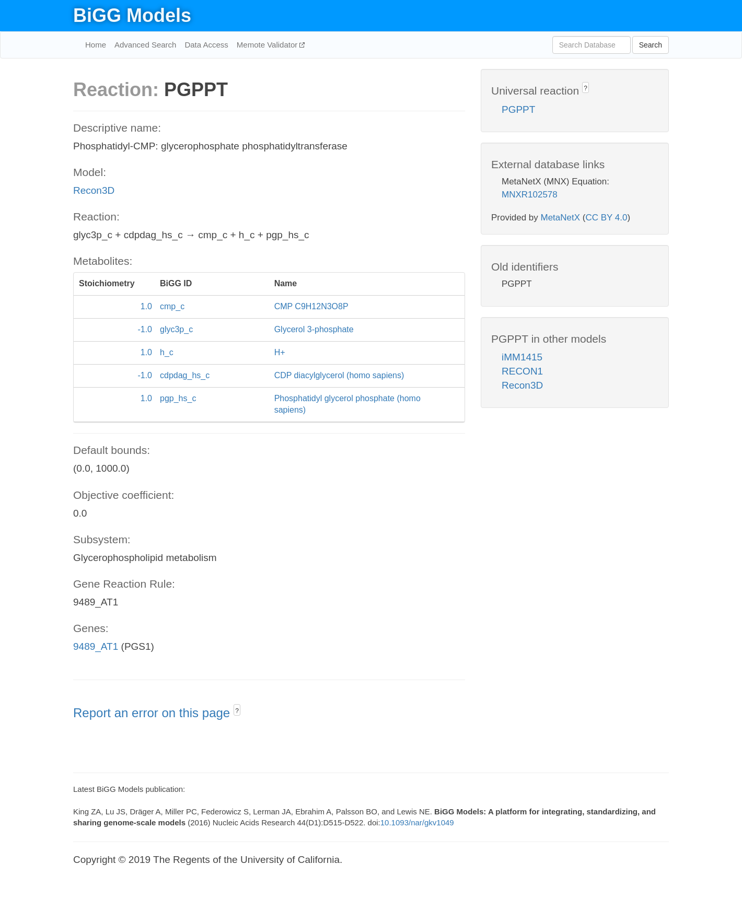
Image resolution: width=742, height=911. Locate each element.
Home (95, 44)
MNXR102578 (530, 195)
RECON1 (522, 371)
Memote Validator (268, 44)
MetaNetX (561, 218)
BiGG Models (132, 15)
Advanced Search (145, 44)
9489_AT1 (95, 646)
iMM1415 (522, 357)
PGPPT (518, 109)
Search (650, 45)
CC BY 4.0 (606, 218)
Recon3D (93, 190)
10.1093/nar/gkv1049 (417, 822)
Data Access (206, 44)
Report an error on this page (153, 713)
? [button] (237, 711)
